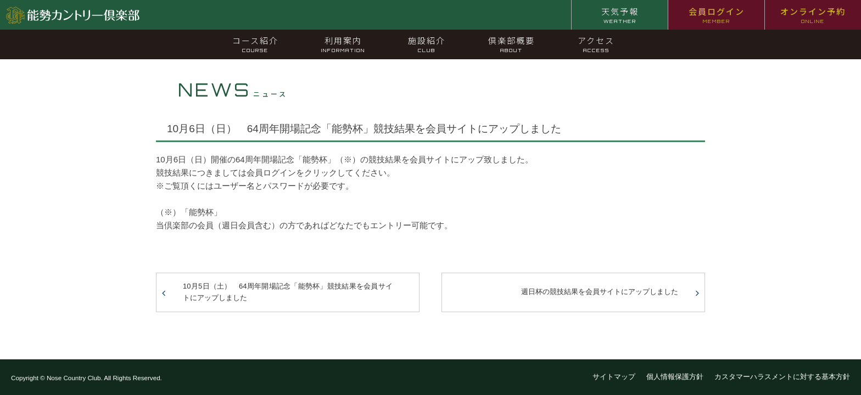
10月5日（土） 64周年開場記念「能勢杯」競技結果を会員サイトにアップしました (288, 292)
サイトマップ (613, 377)
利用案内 (343, 44)
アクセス (596, 44)
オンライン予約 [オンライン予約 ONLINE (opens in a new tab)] (813, 14)
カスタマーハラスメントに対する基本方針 (782, 377)
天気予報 (620, 14)
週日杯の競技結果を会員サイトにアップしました (599, 291)
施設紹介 (426, 44)
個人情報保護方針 (674, 377)
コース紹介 (255, 44)
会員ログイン (717, 14)
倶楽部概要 (511, 44)
